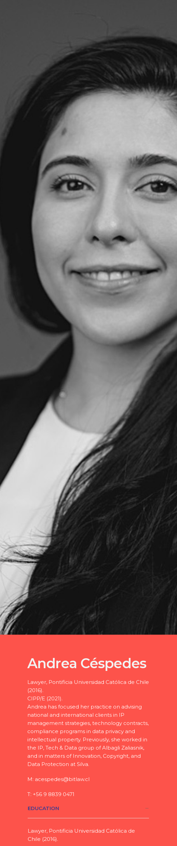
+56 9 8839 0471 (53, 794)
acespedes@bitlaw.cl (62, 779)
